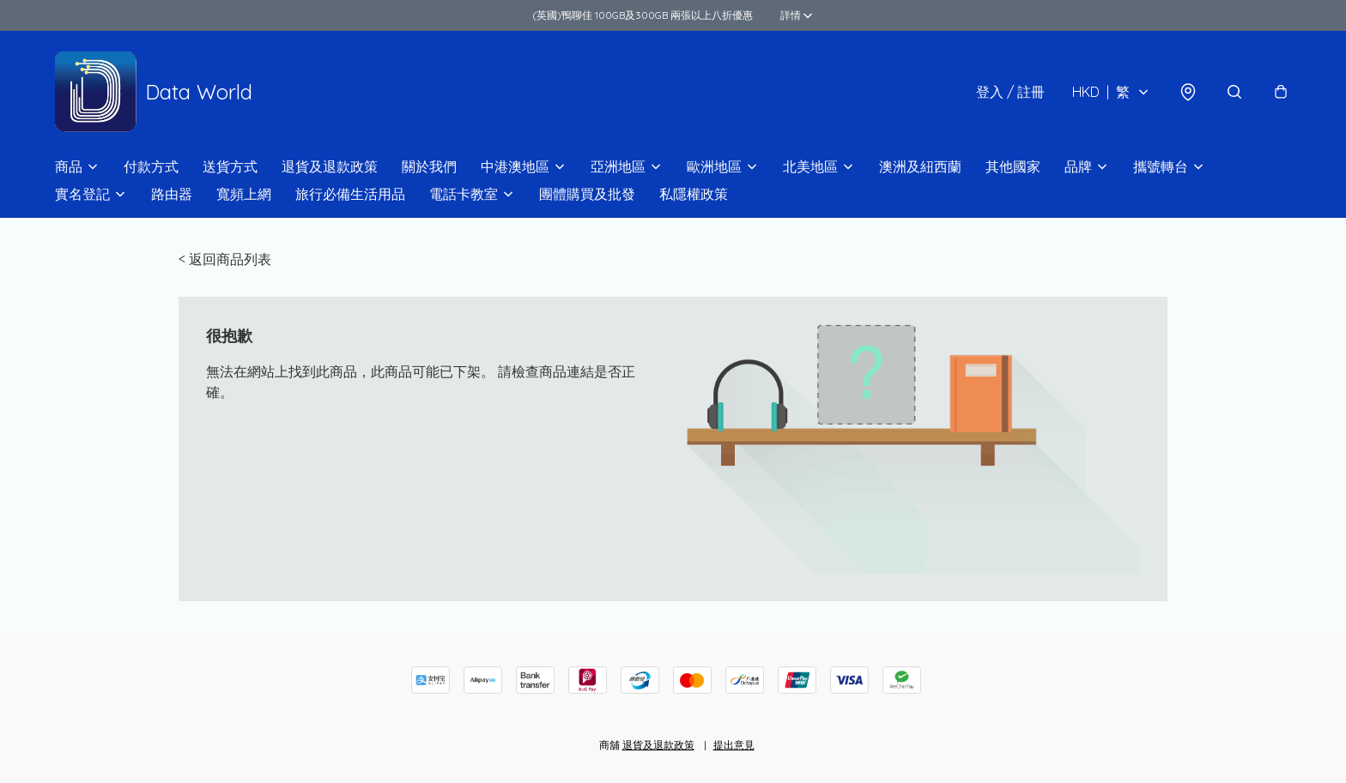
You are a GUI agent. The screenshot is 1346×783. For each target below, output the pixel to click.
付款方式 (151, 166)
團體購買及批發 (587, 193)
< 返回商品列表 (225, 259)
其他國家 (1012, 166)
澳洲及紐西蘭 (920, 166)
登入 (1010, 91)
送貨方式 (230, 166)
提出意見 (734, 744)
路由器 (171, 193)
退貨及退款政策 (330, 166)
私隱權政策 (693, 193)
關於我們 (429, 166)
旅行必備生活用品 (350, 193)
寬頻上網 (243, 193)
